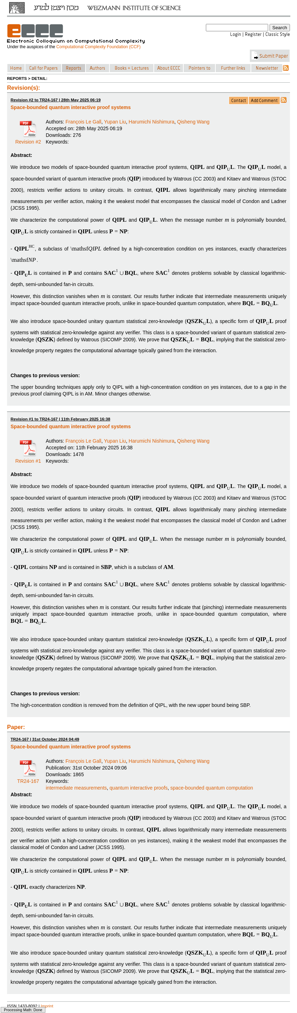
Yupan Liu (115, 122)
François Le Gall (83, 122)
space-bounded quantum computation (211, 788)
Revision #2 (28, 139)
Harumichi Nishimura (152, 122)
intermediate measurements (76, 788)
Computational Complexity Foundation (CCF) (98, 46)
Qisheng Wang (193, 122)
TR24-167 (28, 778)
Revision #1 (28, 458)
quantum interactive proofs (138, 788)
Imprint (47, 1005)
